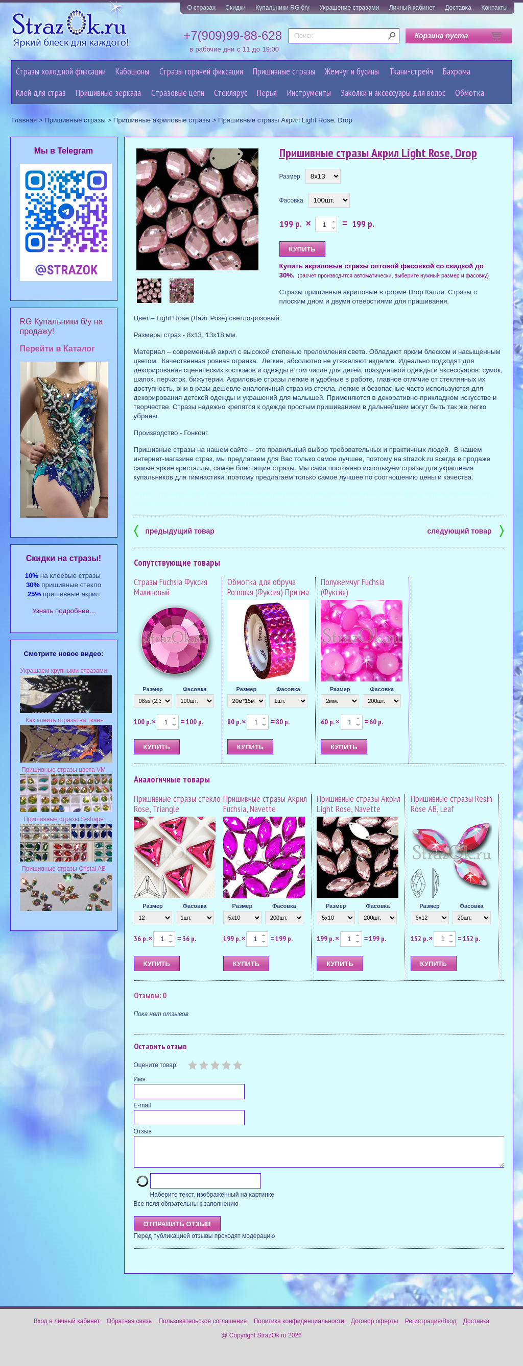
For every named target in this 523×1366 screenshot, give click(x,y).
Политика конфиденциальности (299, 1327)
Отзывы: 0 (150, 995)
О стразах (201, 7)
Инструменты (309, 92)
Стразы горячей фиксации (201, 71)
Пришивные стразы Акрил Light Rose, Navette (358, 804)
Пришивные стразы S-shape (63, 819)
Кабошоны (132, 71)
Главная (24, 120)
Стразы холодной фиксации (61, 71)
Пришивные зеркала (108, 92)
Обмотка (469, 92)
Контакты (494, 7)
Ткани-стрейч (411, 71)
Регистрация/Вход (431, 1327)
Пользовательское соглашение (202, 1327)
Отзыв (143, 1131)
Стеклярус (230, 92)
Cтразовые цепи (177, 92)
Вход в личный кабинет (67, 1327)
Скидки (235, 7)
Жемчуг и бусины (352, 71)
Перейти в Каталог (57, 348)
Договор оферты (374, 1327)
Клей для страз (41, 92)
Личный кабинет (412, 7)
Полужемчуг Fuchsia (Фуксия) (353, 587)
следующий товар (465, 530)
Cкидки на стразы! (63, 558)
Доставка (458, 7)
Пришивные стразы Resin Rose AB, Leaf (451, 804)
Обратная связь (129, 1327)
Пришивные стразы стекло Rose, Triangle (177, 804)
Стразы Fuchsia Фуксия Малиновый (170, 587)
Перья (267, 92)
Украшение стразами (349, 7)
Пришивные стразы (284, 71)
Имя (140, 1079)
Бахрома (456, 71)
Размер (289, 176)
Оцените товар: (156, 1065)
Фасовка (291, 200)
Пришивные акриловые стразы (161, 120)
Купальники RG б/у (282, 7)
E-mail (142, 1105)
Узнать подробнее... (63, 611)
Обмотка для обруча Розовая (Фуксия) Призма (268, 587)
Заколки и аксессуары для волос (393, 92)
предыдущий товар (174, 530)
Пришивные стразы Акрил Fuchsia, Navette (265, 804)
